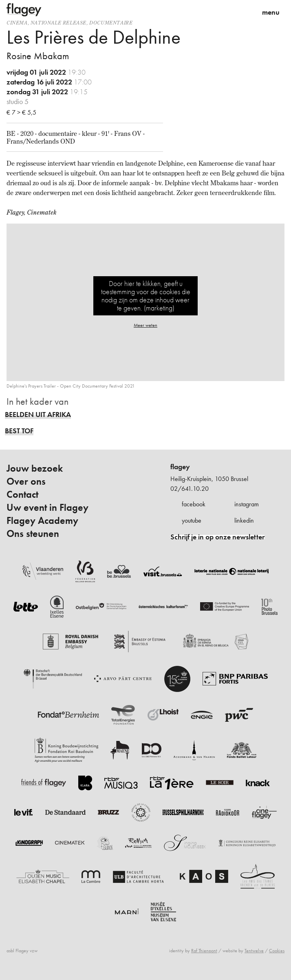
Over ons (26, 481)
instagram (246, 504)
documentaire (110, 23)
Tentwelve (254, 950)
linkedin (244, 520)
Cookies (276, 950)
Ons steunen (33, 533)
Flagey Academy (42, 520)
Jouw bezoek (35, 468)
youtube (191, 520)
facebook (193, 504)
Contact (22, 494)
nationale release (58, 23)
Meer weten (145, 325)
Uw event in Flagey (47, 507)
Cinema (17, 23)
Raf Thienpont (204, 950)
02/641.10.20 (189, 488)
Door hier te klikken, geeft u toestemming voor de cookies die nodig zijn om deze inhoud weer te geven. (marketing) (145, 296)
